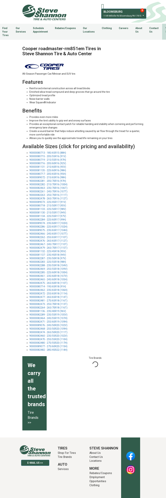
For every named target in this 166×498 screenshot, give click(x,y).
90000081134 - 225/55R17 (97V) (47, 216)
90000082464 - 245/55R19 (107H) (48, 318)
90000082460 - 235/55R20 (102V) (48, 335)
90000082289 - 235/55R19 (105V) (48, 314)
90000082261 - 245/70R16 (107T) (48, 191)
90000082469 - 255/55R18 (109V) (48, 268)
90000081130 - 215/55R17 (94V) (47, 212)
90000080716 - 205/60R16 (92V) (47, 163)
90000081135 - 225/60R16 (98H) (47, 170)
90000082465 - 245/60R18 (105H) (48, 279)
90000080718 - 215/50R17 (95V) (47, 205)
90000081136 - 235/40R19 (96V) (47, 311)
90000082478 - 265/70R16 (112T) (48, 198)
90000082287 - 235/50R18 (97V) (47, 258)
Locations (95, 460)
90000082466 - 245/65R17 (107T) (48, 233)
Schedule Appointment (40, 30)
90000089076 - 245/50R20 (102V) (48, 325)
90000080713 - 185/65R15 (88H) (47, 152)
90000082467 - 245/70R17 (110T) (48, 244)
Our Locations (89, 30)
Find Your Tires (5, 32)
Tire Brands (65, 457)
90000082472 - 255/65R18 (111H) (48, 293)
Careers (123, 28)
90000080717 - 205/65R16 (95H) (47, 173)
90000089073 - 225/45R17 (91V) (47, 202)
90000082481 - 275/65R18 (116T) (48, 300)
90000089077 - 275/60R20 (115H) (48, 346)
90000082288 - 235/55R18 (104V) (48, 265)
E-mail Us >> (35, 462)
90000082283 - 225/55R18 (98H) (47, 261)
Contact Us (154, 30)
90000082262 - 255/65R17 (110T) (48, 237)
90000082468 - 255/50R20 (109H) (48, 328)
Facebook (130, 454)
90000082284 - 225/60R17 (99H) (47, 219)
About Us (138, 30)
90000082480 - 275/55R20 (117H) (48, 342)
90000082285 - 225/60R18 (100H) (48, 272)
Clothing (107, 28)
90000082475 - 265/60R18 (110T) (48, 283)
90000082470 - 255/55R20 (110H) (48, 339)
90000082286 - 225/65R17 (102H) (48, 226)
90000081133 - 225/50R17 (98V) (47, 209)
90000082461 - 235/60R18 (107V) (48, 276)
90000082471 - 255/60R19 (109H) (48, 321)
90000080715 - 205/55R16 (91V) (47, 156)
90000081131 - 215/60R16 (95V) (47, 166)
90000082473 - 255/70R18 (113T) (48, 304)
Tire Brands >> (33, 417)
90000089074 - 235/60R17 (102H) (48, 223)
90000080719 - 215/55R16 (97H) (47, 159)
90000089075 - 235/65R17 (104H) (48, 230)
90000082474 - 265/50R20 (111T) (48, 332)
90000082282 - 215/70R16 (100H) (48, 184)
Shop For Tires (67, 453)
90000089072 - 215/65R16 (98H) (47, 177)
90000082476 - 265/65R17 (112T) (48, 240)
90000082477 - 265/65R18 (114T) (48, 297)
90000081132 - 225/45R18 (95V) (47, 251)
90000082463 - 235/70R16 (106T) (48, 188)
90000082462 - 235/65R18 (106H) (48, 290)
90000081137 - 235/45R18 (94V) (47, 254)
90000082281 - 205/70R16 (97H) (47, 180)
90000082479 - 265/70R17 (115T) (48, 247)
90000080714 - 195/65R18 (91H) (47, 286)
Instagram (130, 468)
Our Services (21, 30)
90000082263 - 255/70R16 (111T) (48, 195)
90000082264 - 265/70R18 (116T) (48, 307)
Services (63, 469)
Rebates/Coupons (65, 28)
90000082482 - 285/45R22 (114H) (48, 349)
